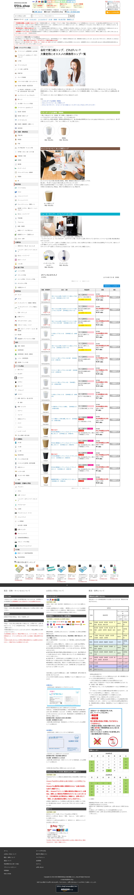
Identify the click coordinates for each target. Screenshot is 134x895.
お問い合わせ (37, 12)
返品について (7, 860)
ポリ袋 (50, 19)
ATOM (9, 873)
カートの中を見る (112, 12)
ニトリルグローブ (42, 19)
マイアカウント (113, 5)
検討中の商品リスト (41, 854)
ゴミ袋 (26, 19)
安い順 (112, 277)
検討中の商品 (113, 9)
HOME (42, 46)
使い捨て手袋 (62, 19)
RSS (5, 873)
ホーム (6, 850)
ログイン (110, 1)
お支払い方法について (10, 854)
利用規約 (6, 870)
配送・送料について (9, 857)
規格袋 (55, 19)
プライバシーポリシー (10, 867)
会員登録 (38, 860)
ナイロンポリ (33, 19)
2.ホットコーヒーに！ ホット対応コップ (53, 103)
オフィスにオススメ (49, 46)
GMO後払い (49, 730)
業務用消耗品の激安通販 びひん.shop (68, 877)
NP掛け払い (49, 685)
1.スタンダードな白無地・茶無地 (51, 101)
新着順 (117, 277)
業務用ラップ (70, 19)
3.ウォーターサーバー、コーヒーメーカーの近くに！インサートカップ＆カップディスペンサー (68, 105)
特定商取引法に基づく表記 (11, 864)
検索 (71, 16)
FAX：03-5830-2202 (72, 12)
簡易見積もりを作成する (111, 286)
